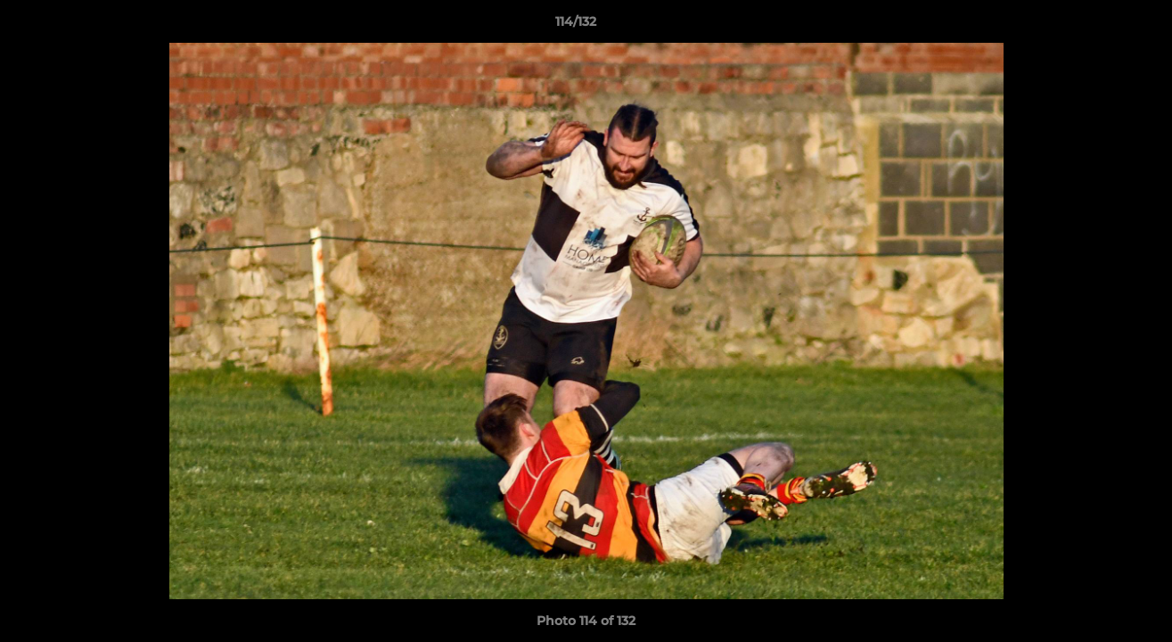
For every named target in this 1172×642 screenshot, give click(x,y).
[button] (1097, 26)
